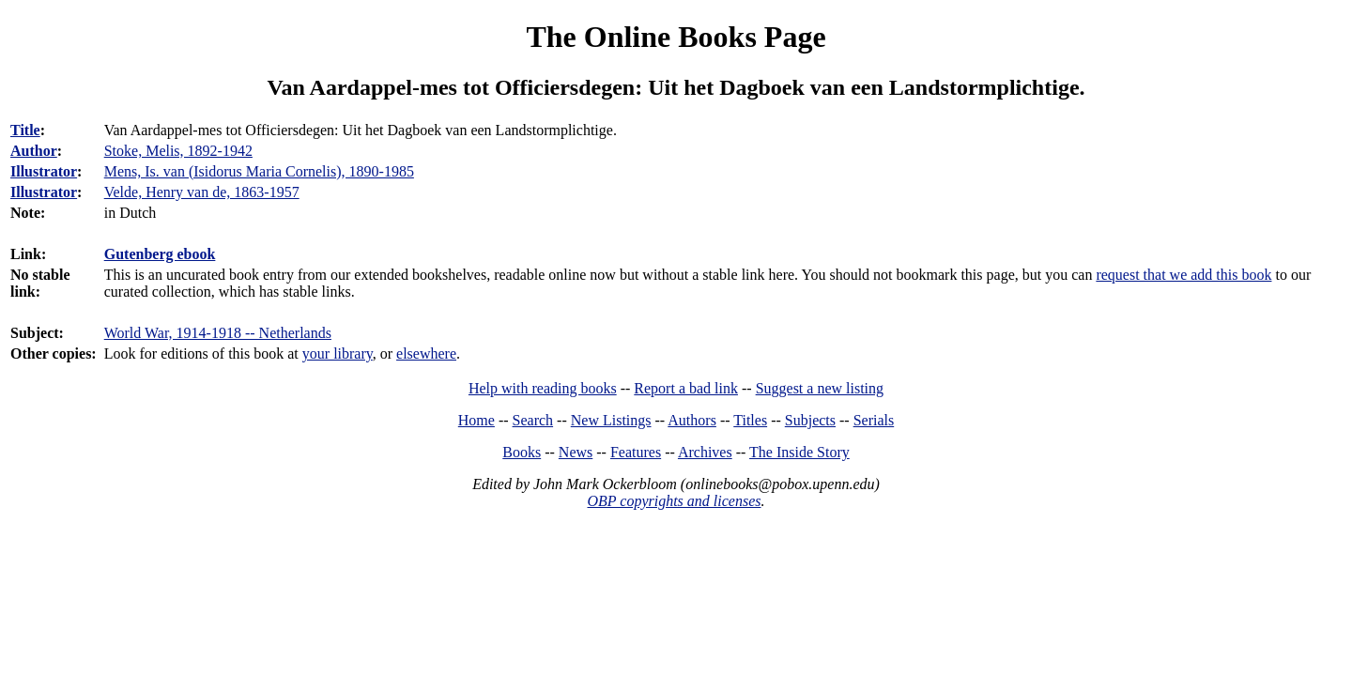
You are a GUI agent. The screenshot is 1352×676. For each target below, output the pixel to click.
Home (476, 420)
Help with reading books (543, 388)
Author (33, 151)
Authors (692, 420)
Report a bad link (686, 388)
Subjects (810, 420)
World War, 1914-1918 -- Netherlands (217, 333)
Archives (705, 452)
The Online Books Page (675, 37)
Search (533, 420)
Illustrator (43, 171)
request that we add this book (1183, 275)
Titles (750, 420)
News (575, 452)
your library (337, 353)
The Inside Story (799, 452)
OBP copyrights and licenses (673, 501)
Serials (874, 420)
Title (25, 130)
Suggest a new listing (819, 388)
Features (635, 452)
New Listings (611, 420)
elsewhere (426, 353)
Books (521, 452)
